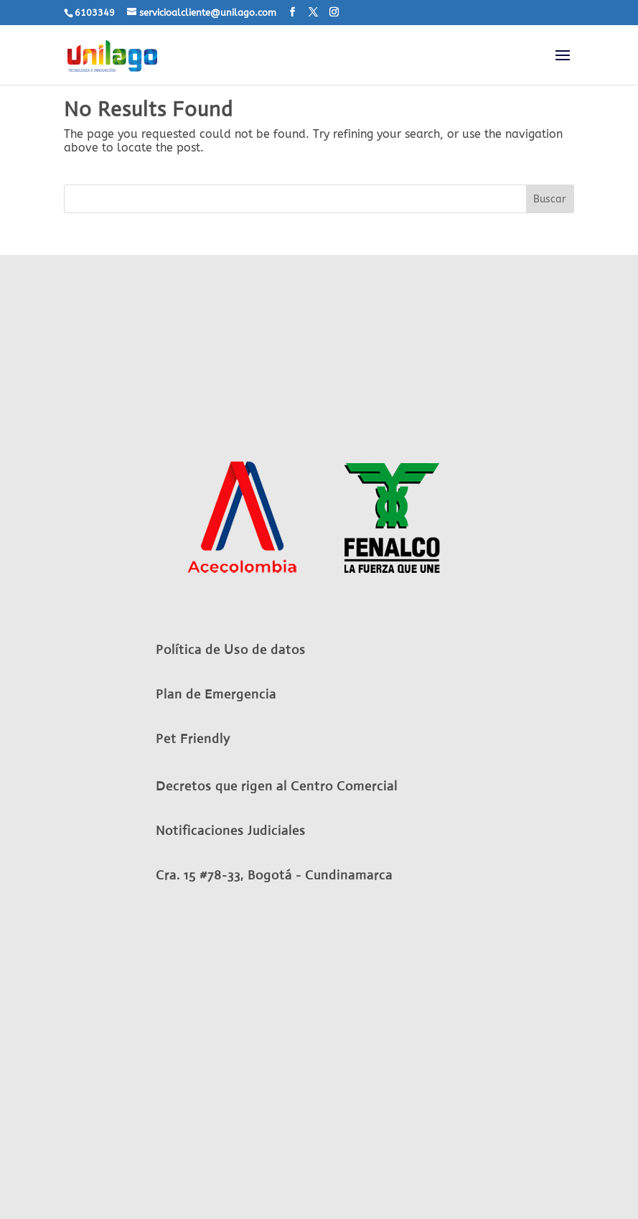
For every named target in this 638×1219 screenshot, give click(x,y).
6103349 (95, 12)
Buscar (549, 199)
